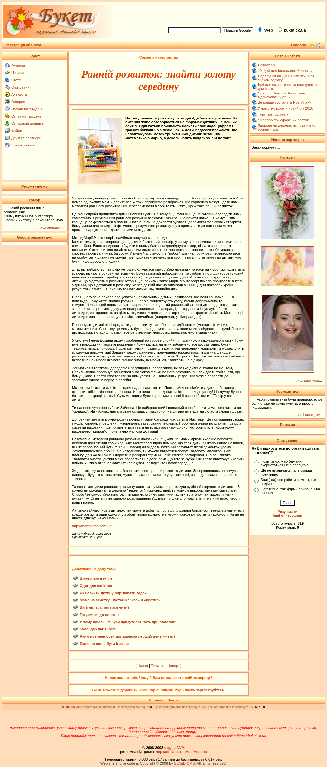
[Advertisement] (244, 13)
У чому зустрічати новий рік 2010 (285, 108)
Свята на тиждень (26, 116)
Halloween (266, 65)
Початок (157, 666)
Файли (16, 131)
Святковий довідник (27, 123)
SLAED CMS (184, 763)
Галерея (18, 102)
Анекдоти (19, 94)
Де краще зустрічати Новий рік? (284, 102)
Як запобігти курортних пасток (283, 120)
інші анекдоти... (53, 227)
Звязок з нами (23, 145)
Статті (16, 80)
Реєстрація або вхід (23, 45)
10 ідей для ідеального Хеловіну (285, 71)
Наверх (173, 666)
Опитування (21, 87)
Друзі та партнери (26, 138)
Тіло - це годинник (273, 114)
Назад (142, 666)
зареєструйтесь (210, 690)
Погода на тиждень (27, 109)
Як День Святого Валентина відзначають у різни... (281, 95)
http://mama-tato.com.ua (91, 526)
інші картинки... (309, 380)
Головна (18, 65)
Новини (17, 73)
